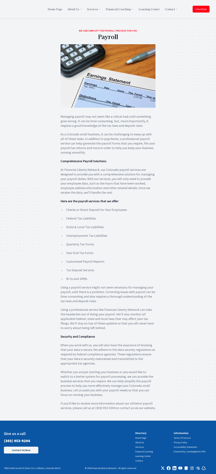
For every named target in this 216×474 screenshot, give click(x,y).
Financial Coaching (144, 451)
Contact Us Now (21, 450)
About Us (139, 442)
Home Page (140, 437)
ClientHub (201, 9)
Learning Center (143, 456)
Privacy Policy (180, 442)
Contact (139, 460)
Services (139, 447)
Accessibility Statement (185, 447)
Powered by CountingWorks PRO (190, 451)
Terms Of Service (182, 437)
